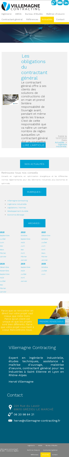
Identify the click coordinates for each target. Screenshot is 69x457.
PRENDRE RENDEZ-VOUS (51, 321)
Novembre (4, 271)
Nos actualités (34, 164)
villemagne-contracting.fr (9, 449)
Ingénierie (6, 14)
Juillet (3, 239)
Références (32, 19)
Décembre (45, 235)
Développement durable (17, 211)
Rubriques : (34, 191)
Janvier (3, 257)
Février (3, 253)
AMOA (18, 14)
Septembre (4, 235)
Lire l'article (33, 145)
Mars (2, 250)
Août (23, 242)
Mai (1, 246)
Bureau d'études (34, 14)
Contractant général (12, 19)
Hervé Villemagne (21, 381)
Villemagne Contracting (17, 201)
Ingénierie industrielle (61, 145)
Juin (2, 242)
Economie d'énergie (15, 215)
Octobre (24, 235)
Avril (23, 253)
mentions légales (12, 451)
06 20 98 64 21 (24, 414)
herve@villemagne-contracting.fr (37, 420)
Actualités (47, 19)
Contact (60, 19)
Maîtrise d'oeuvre (55, 14)
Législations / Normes (16, 208)
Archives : (34, 223)
